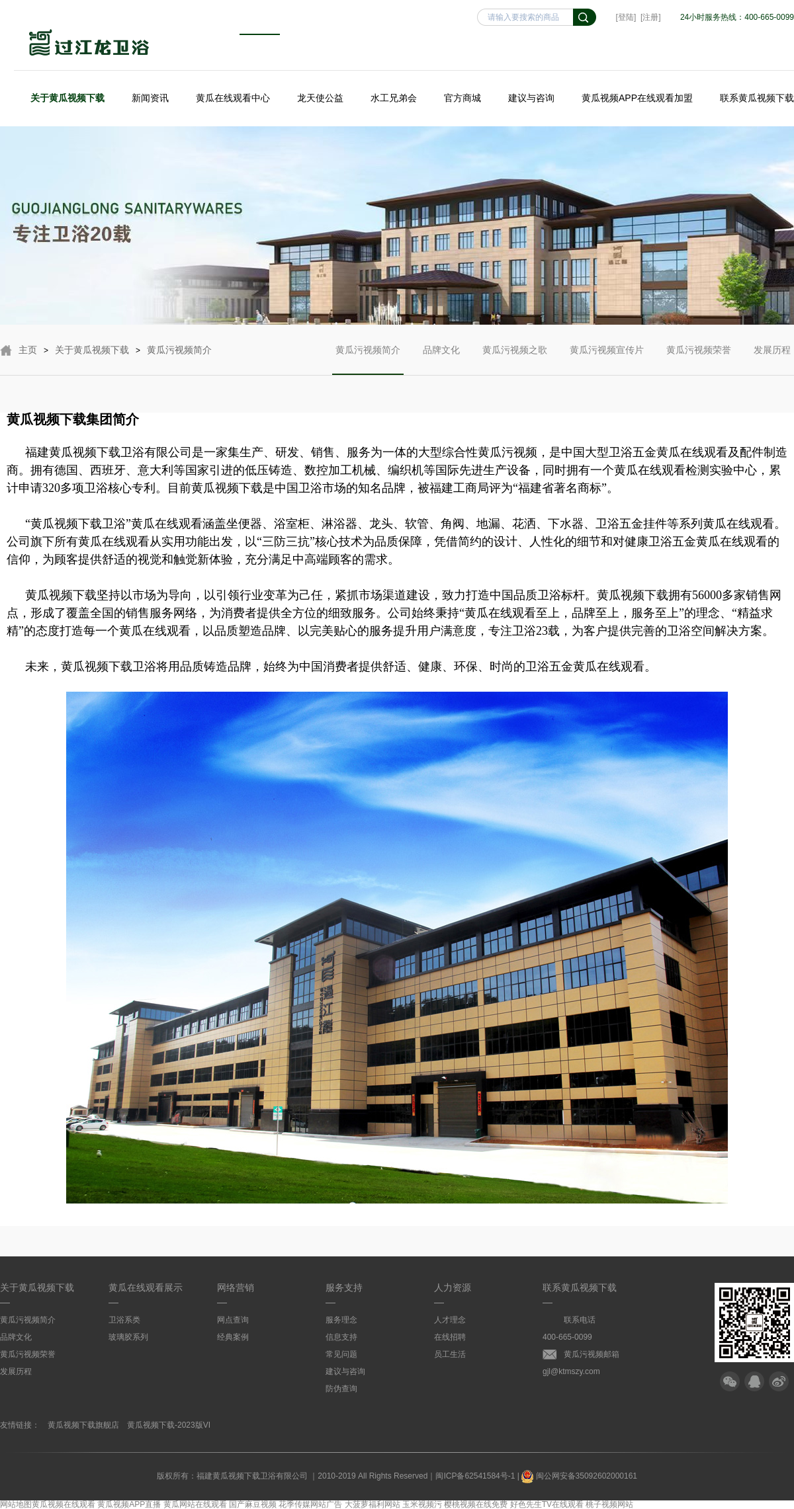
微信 (730, 1381)
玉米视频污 (422, 1504)
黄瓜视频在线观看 (63, 1504)
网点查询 (233, 1320)
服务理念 (341, 1320)
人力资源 (452, 1287)
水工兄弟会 (394, 98)
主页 (28, 350)
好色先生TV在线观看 (547, 1504)
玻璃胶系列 (128, 1337)
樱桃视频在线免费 (475, 1504)
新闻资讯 (150, 98)
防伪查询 (341, 1388)
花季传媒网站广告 (310, 1504)
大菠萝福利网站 (372, 1504)
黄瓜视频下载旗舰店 (83, 1425)
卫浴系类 (124, 1320)
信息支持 (341, 1337)
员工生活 (450, 1354)
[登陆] (626, 17)
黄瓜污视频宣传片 (606, 360)
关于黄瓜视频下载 (67, 98)
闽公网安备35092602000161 (579, 1476)
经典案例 (233, 1337)
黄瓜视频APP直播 (129, 1504)
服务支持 (344, 1287)
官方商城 (462, 98)
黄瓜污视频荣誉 (698, 360)
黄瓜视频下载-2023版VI (168, 1425)
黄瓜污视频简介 (179, 350)
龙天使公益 (320, 98)
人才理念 (450, 1320)
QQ (754, 1381)
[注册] (650, 17)
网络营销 (235, 1287)
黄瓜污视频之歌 (515, 360)
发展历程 (772, 360)
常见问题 (341, 1354)
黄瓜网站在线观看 (195, 1504)
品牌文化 (441, 360)
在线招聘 (450, 1337)
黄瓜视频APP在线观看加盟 (637, 98)
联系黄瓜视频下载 (757, 98)
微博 (779, 1381)
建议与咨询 (531, 98)
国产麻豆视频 (253, 1504)
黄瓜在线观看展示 (146, 1287)
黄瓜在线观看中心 (233, 98)
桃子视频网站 (609, 1504)
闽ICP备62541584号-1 (475, 1476)
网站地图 (16, 1504)
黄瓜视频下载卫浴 (89, 44)
